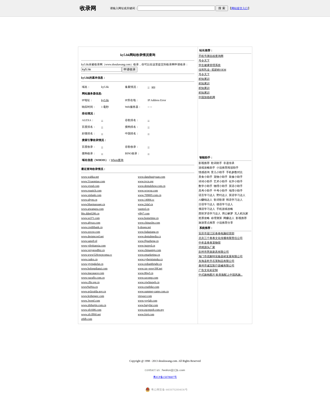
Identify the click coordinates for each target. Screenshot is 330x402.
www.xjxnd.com (90, 186)
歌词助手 (216, 163)
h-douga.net (144, 227)
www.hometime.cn (148, 218)
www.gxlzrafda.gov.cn (93, 291)
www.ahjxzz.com (90, 222)
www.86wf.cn (145, 273)
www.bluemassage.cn (93, 204)
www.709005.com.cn (149, 195)
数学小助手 (205, 186)
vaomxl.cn (143, 209)
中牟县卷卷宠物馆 (210, 242)
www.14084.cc (146, 199)
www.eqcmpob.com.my (151, 309)
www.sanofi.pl (89, 241)
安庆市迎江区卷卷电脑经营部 (216, 233)
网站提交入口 (239, 8)
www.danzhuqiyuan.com (151, 176)
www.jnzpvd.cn (146, 245)
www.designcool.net (92, 236)
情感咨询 (204, 172)
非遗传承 (228, 163)
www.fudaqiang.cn (148, 231)
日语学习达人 (207, 204)
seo (153, 87)
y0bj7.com (144, 213)
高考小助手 (205, 190)
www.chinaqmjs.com (149, 250)
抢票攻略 (204, 218)
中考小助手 (220, 190)
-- (149, 87)
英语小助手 (236, 186)
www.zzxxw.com (90, 231)
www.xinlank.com (91, 195)
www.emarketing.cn (149, 254)
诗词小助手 (205, 181)
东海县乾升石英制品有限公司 (216, 261)
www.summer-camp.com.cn (153, 291)
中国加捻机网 (207, 97)
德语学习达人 (224, 204)
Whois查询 (117, 160)
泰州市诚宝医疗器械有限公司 (216, 265)
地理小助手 (236, 190)
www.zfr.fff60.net (91, 314)
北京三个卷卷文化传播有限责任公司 (221, 238)
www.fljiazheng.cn (148, 241)
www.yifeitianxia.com (93, 245)
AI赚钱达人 (206, 199)
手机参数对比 (234, 172)
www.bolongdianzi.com (94, 268)
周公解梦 (227, 213)
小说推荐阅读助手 (227, 167)
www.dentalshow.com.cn (151, 186)
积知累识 (204, 78)
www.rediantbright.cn (150, 264)
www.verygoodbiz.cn (93, 250)
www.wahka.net (90, 176)
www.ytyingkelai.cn (92, 264)
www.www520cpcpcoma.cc (96, 254)
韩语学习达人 (234, 199)
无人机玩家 (241, 213)
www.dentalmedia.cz (149, 236)
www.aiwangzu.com (92, 209)
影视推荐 (204, 163)
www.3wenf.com (90, 300)
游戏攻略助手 (207, 167)
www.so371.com (90, 218)
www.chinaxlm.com (149, 222)
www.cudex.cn (89, 259)
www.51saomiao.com (93, 181)
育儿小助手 (218, 172)
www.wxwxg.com (148, 190)
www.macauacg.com (92, 273)
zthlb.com (86, 319)
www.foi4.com (146, 314)
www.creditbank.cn (92, 227)
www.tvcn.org (145, 181)
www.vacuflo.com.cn (93, 277)
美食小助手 (205, 176)
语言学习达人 (207, 195)
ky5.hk (105, 100)
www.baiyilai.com (148, 305)
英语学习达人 (237, 195)
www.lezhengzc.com (92, 296)
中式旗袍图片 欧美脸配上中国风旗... (221, 274)
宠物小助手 (220, 176)
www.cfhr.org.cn (90, 282)
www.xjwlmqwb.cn (148, 282)
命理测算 (216, 218)
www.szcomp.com (148, 277)
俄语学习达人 (207, 209)
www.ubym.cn (89, 199)
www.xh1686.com (91, 309)
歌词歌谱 (219, 199)
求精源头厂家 (207, 247)
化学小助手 (236, 181)
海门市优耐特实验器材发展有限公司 (221, 256)
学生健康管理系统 (210, 65)
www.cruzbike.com (148, 286)
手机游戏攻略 (224, 209)
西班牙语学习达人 (210, 213)
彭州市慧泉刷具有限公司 (214, 251)
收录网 (88, 8)
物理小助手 (220, 186)
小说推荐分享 (224, 222)
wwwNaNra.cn (89, 286)
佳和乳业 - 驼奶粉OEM (212, 69)
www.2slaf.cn (145, 204)
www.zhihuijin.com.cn (93, 305)
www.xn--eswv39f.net (150, 268)
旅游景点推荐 (207, 222)
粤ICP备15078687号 (165, 377)
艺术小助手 (220, 181)
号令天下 (204, 60)
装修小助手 (236, 176)
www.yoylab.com (147, 300)
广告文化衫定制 (208, 270)
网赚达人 (228, 218)
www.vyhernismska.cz (150, 259)
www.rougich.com (91, 190)
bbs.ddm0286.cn (90, 213)
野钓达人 (221, 195)
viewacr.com (145, 296)
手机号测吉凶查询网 (211, 56)
